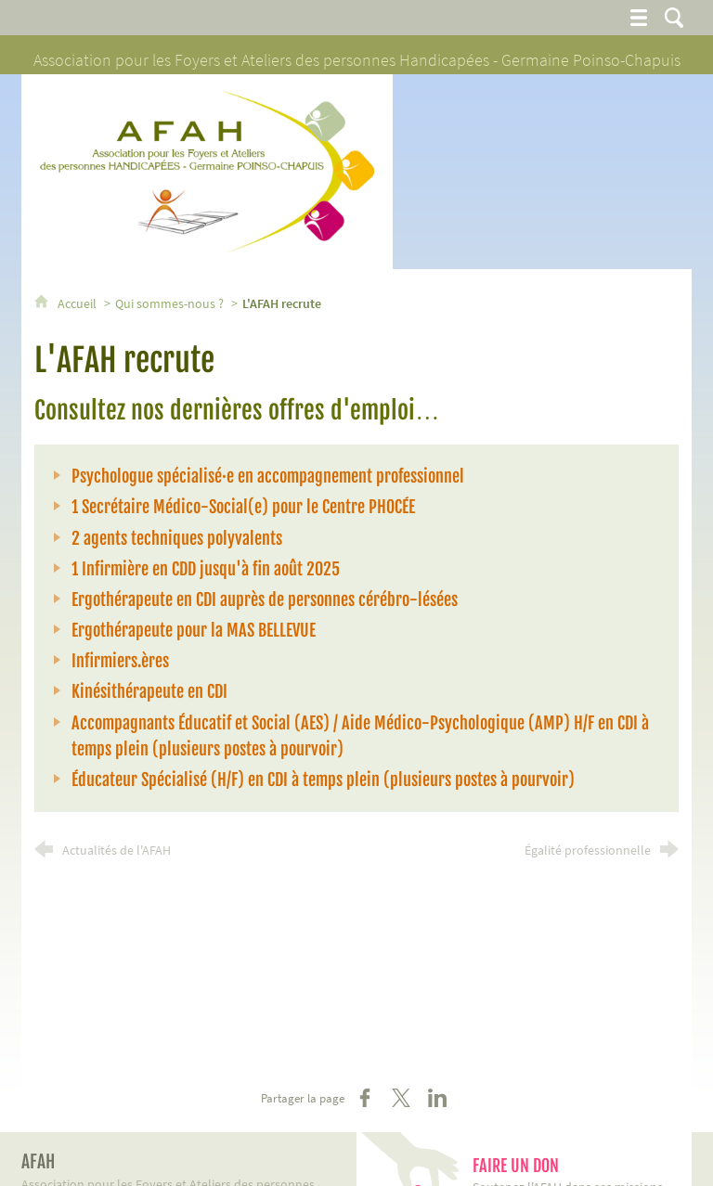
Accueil (78, 303)
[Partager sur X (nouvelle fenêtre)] (401, 1098)
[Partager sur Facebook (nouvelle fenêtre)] (365, 1098)
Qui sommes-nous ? (169, 303)
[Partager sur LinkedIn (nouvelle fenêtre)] (437, 1098)
